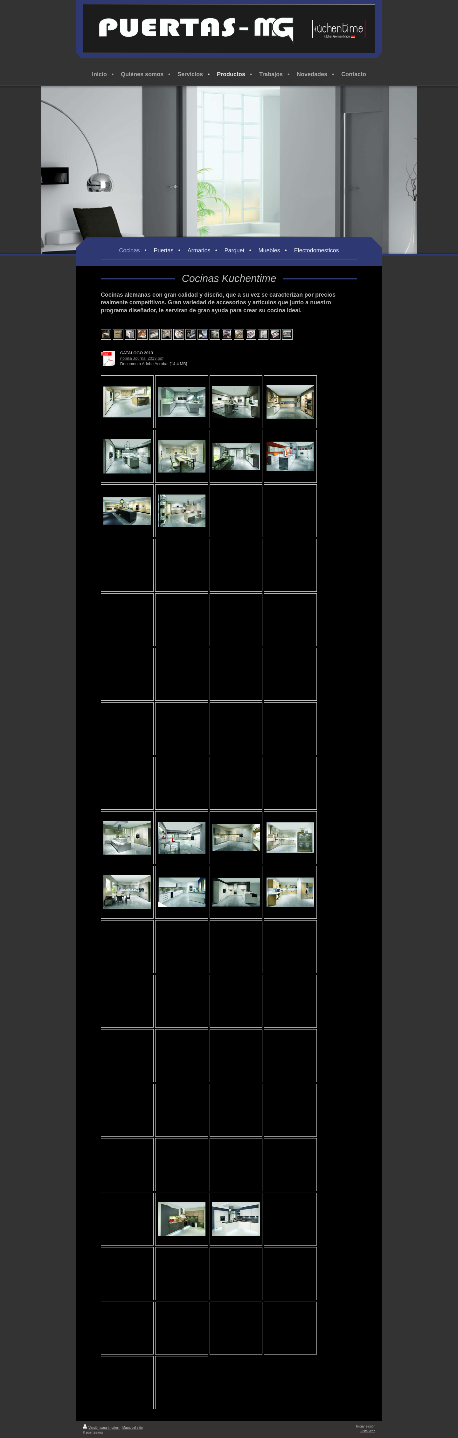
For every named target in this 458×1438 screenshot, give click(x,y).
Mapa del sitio (132, 1427)
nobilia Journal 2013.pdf (141, 358)
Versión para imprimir (101, 1427)
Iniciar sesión (365, 1426)
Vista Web (367, 1431)
